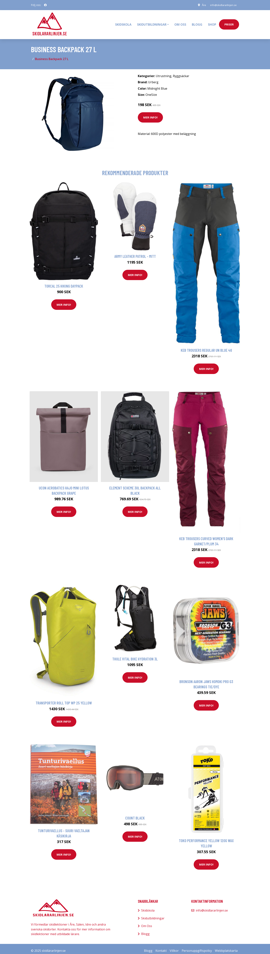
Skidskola (123, 23)
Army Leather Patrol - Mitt (135, 252)
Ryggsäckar (181, 72)
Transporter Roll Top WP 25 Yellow (64, 699)
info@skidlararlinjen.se (222, 5)
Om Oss (146, 922)
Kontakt (161, 947)
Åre (202, 5)
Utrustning (163, 72)
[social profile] (45, 5)
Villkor (174, 947)
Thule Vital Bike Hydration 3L (135, 655)
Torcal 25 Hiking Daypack (63, 282)
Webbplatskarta (226, 947)
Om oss (180, 23)
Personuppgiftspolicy (197, 947)
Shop (212, 23)
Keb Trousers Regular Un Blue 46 (206, 346)
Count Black (135, 814)
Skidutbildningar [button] (151, 23)
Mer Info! (150, 114)
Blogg (197, 23)
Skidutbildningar (152, 914)
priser (229, 23)
